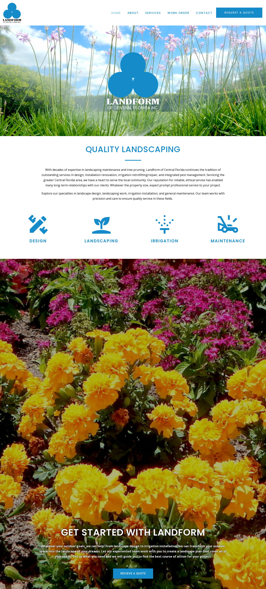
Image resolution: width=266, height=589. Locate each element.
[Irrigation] (165, 224)
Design (38, 241)
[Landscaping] (101, 224)
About (133, 13)
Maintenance (228, 241)
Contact (204, 13)
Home (116, 13)
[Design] (38, 224)
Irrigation (164, 241)
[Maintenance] (228, 224)
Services (153, 13)
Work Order (178, 13)
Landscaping (101, 241)
